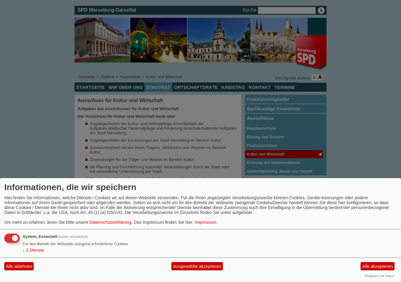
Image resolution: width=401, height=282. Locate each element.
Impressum (205, 222)
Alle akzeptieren (377, 266)
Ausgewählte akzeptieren (197, 266)
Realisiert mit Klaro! (379, 276)
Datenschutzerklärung (111, 222)
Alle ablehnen (19, 266)
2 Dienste (33, 250)
